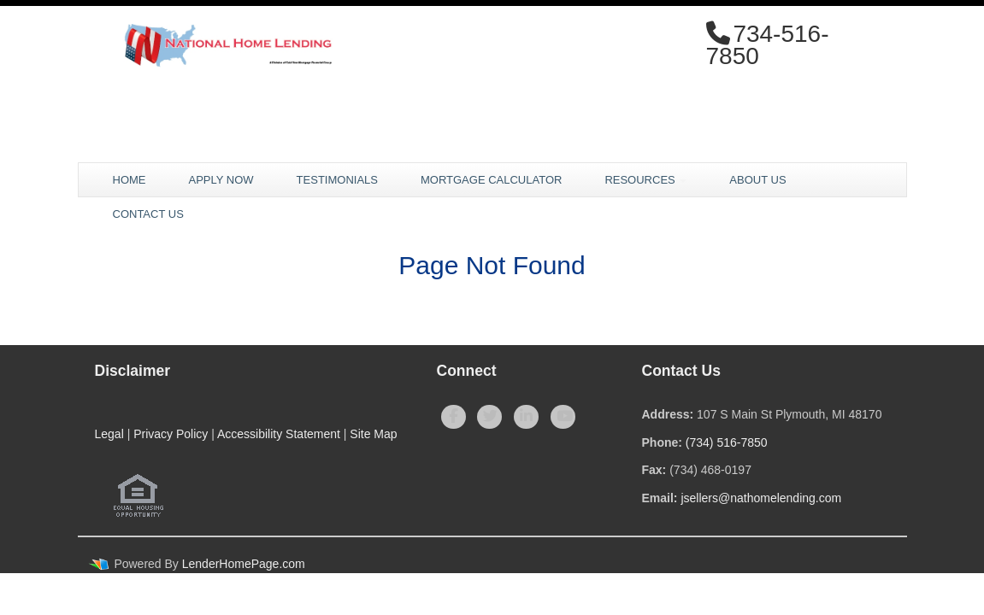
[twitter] (489, 417)
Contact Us (148, 214)
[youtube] (563, 417)
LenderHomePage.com (243, 564)
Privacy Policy (170, 434)
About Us (757, 179)
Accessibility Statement (278, 434)
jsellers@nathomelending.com (761, 498)
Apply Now (221, 179)
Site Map (373, 434)
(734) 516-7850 (727, 442)
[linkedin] (526, 417)
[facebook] (453, 417)
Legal (109, 434)
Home (129, 179)
